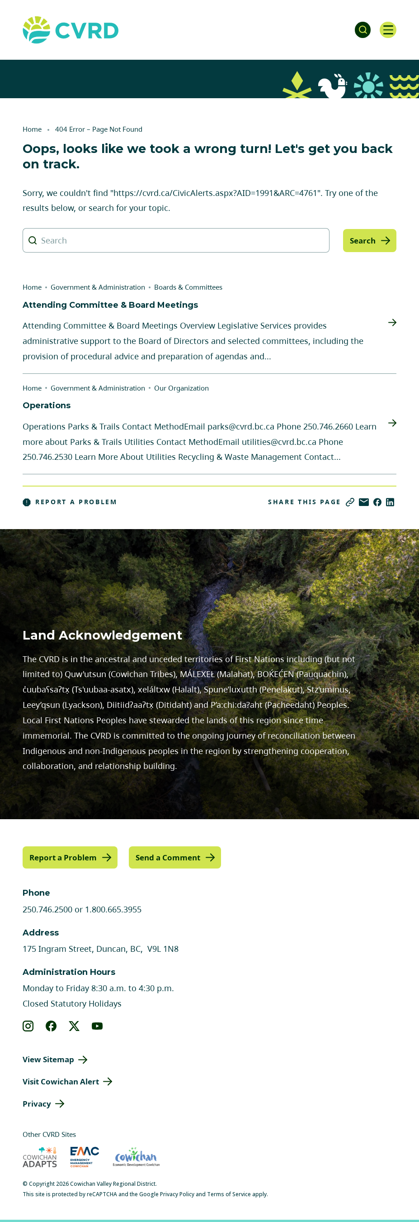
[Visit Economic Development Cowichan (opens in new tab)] (136, 1156)
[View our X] (74, 1025)
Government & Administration (98, 286)
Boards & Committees (188, 286)
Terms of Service (229, 1194)
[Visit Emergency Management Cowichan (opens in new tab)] (85, 1156)
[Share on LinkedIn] (390, 502)
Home (32, 129)
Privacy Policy (177, 1194)
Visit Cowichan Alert (61, 1081)
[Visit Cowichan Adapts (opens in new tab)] (40, 1156)
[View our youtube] (97, 1025)
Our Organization (181, 387)
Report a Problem (70, 502)
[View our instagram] (28, 1025)
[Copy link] (350, 502)
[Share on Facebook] (377, 502)
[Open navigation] (387, 30)
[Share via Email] (364, 502)
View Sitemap (48, 1059)
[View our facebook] (51, 1025)
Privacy (37, 1103)
